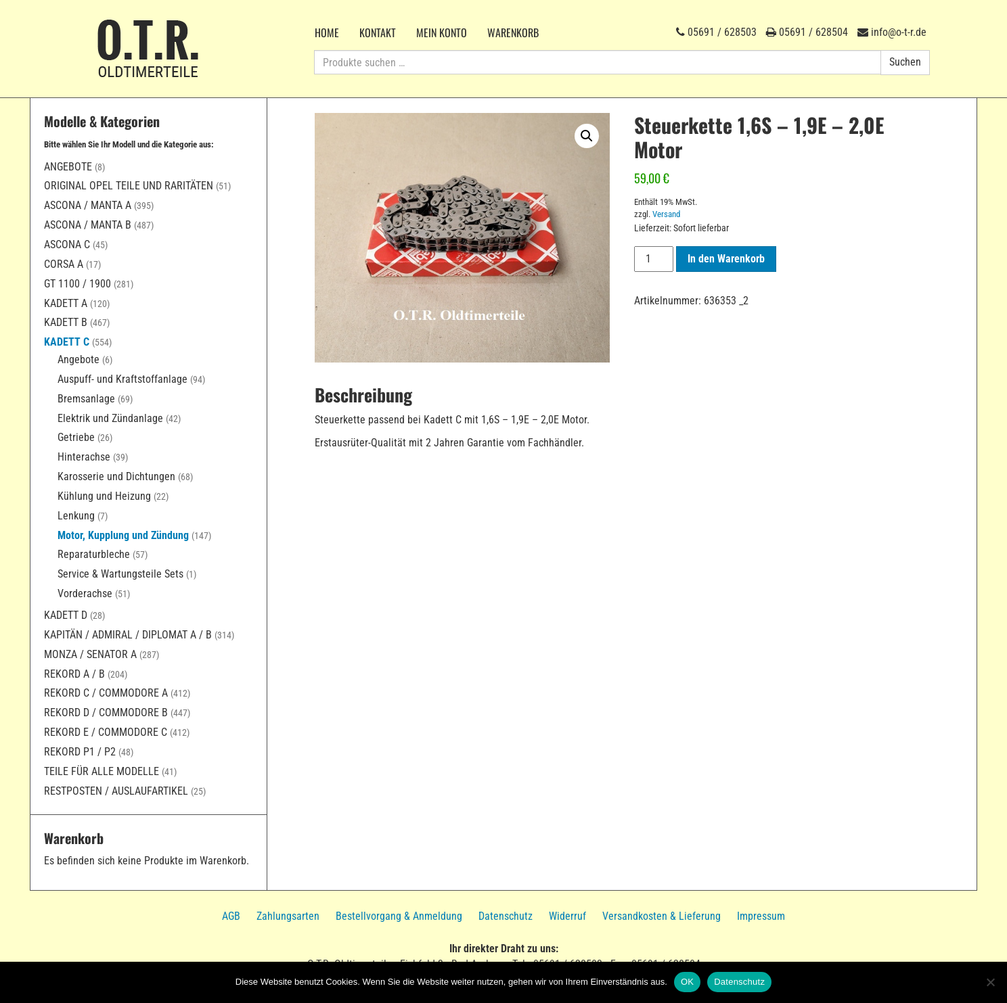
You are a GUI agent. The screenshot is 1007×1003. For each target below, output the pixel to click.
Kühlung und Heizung (104, 496)
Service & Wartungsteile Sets (120, 573)
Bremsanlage (86, 398)
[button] (587, 136)
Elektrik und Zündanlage (110, 418)
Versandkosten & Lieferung (661, 916)
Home (327, 32)
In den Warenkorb (726, 258)
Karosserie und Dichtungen (116, 476)
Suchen (905, 61)
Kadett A (65, 303)
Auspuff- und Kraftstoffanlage (122, 379)
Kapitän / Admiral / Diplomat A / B (128, 634)
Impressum (761, 916)
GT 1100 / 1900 (77, 283)
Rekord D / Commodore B (106, 712)
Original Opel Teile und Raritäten (128, 185)
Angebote (68, 166)
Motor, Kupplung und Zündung (123, 535)
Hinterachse (84, 456)
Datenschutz (505, 916)
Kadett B (65, 322)
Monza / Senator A (90, 654)
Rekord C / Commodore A (106, 692)
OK (687, 982)
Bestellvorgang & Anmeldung (399, 916)
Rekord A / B (74, 674)
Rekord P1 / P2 (80, 751)
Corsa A (63, 264)
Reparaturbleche (94, 554)
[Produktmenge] (653, 259)
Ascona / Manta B (87, 224)
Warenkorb (513, 32)
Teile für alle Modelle (101, 771)
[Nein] (990, 982)
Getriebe (76, 437)
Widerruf (567, 916)
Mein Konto (441, 32)
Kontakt (377, 32)
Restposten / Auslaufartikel (116, 791)
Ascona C (67, 244)
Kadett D (65, 615)
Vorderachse (85, 593)
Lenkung (76, 515)
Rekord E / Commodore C (105, 732)
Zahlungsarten (287, 916)
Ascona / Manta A (87, 205)
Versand (666, 214)
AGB (231, 916)
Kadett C (66, 341)
